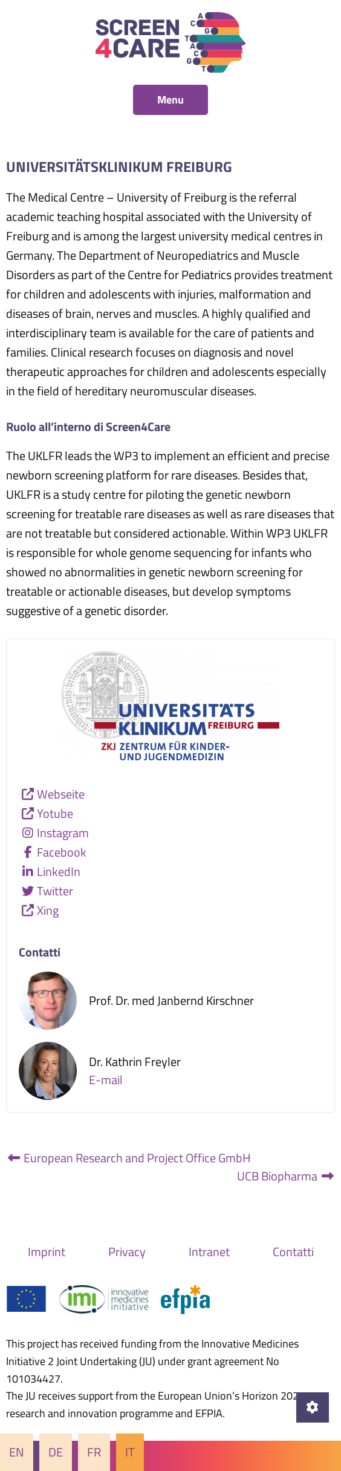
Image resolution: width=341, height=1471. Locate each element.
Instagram (63, 832)
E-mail (106, 1079)
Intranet (209, 1251)
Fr (94, 1452)
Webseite (61, 794)
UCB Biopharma (286, 1176)
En (16, 1452)
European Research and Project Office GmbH (128, 1157)
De (55, 1452)
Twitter (55, 890)
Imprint (46, 1251)
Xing (48, 910)
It (130, 1452)
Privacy (127, 1251)
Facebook (61, 852)
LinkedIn (58, 871)
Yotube (55, 813)
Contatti (293, 1251)
